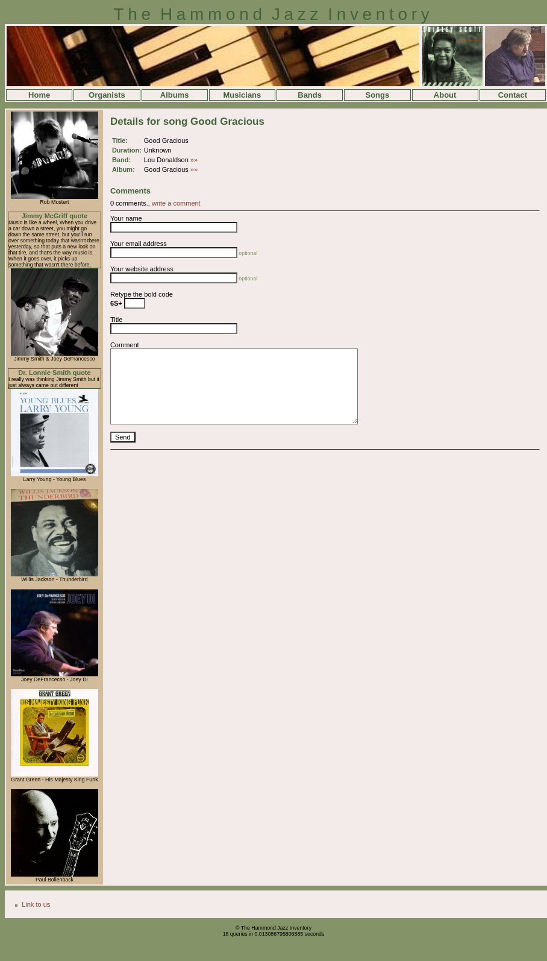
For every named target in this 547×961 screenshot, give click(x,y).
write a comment (176, 203)
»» (194, 159)
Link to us (36, 904)
